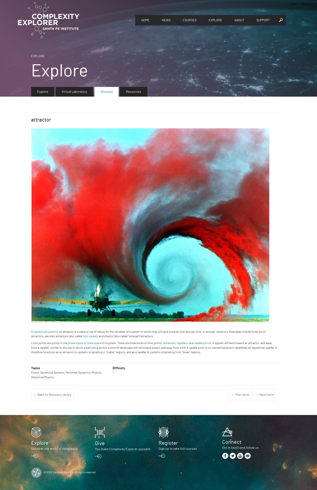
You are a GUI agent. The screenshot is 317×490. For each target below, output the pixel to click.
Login (293, 4)
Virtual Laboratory (74, 91)
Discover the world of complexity (54, 448)
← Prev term (240, 394)
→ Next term (265, 394)
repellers (182, 343)
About (239, 20)
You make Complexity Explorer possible (123, 449)
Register (307, 4)
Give (100, 443)
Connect (231, 442)
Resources (133, 91)
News (166, 20)
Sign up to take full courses (177, 448)
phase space (75, 343)
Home (145, 20)
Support (263, 20)
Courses (190, 20)
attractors (169, 343)
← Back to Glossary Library (52, 394)
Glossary (106, 91)
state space (94, 343)
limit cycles (90, 336)
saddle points (202, 343)
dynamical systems (46, 332)
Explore (215, 20)
